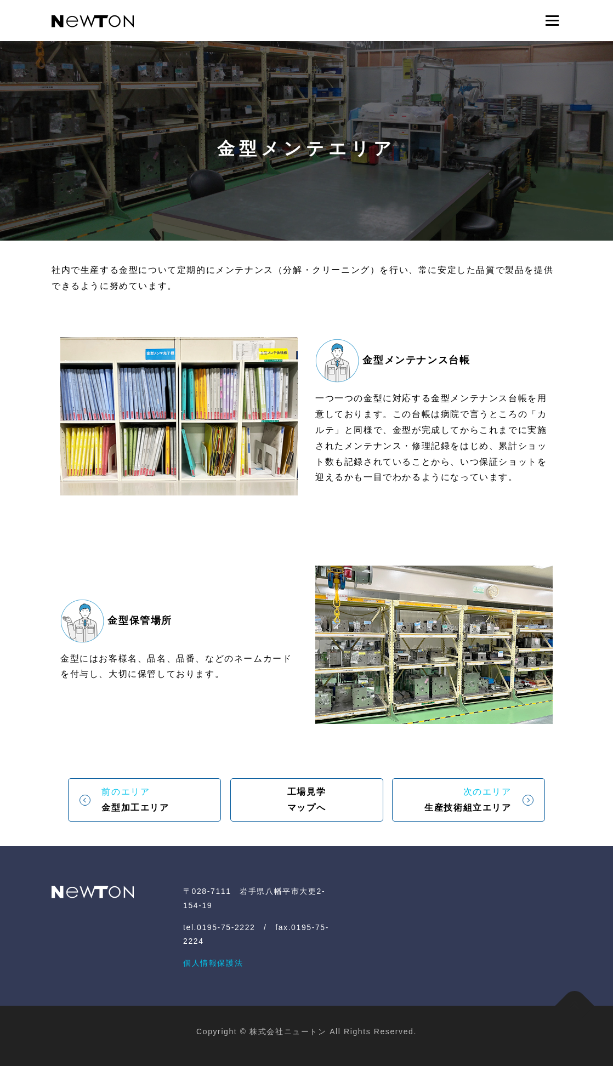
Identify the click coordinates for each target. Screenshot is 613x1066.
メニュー (551, 20)
